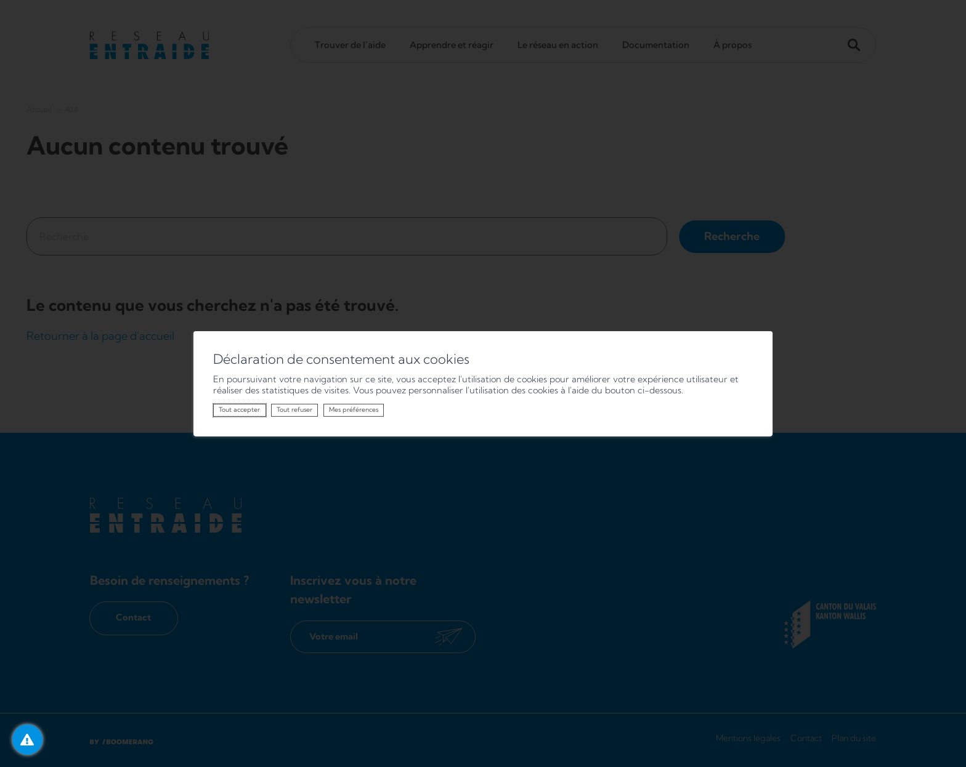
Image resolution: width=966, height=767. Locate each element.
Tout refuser (294, 410)
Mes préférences (353, 410)
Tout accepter (239, 410)
